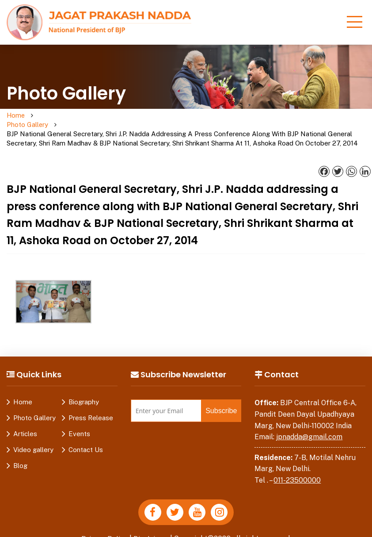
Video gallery (33, 441)
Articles (25, 425)
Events (79, 425)
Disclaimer (151, 529)
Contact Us (85, 441)
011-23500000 (297, 471)
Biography (83, 393)
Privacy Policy (104, 529)
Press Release (90, 409)
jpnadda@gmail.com (309, 428)
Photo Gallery (50, 120)
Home (16, 115)
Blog (20, 456)
